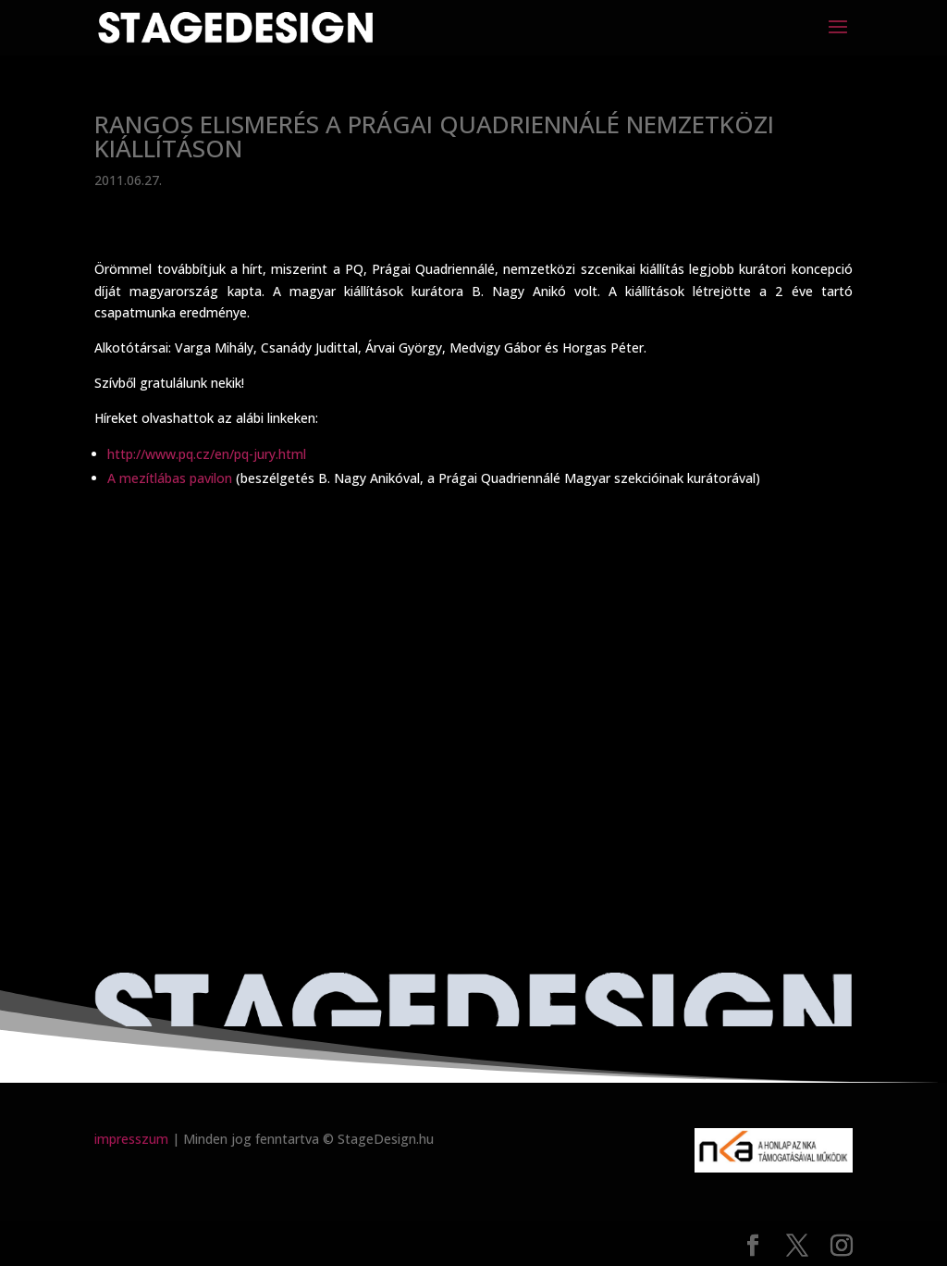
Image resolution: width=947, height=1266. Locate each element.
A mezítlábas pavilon (171, 478)
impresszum (131, 1139)
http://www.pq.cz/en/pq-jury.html (206, 454)
